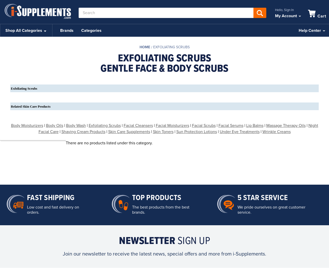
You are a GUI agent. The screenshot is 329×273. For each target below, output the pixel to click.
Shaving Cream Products (83, 131)
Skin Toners (163, 131)
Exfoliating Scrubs (171, 47)
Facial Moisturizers (172, 125)
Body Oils (54, 125)
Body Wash (76, 125)
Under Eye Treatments (240, 131)
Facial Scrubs (204, 125)
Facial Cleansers (138, 125)
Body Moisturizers (27, 125)
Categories (91, 30)
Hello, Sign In (284, 10)
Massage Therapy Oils (286, 125)
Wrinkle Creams (276, 131)
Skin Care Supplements (129, 131)
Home (145, 47)
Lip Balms (254, 125)
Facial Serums (230, 125)
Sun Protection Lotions (196, 131)
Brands (67, 30)
